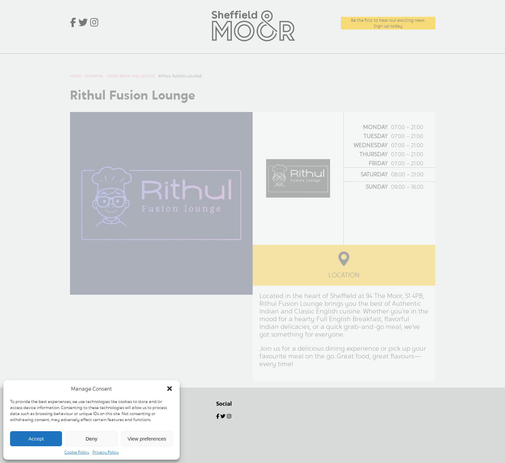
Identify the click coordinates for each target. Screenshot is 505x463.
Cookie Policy (76, 452)
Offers (215, 60)
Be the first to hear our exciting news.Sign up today (388, 23)
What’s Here (121, 60)
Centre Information (266, 60)
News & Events (172, 60)
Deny (91, 439)
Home (83, 60)
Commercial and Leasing (346, 60)
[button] (169, 388)
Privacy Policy (105, 452)
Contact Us (413, 60)
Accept (36, 439)
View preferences (147, 439)
